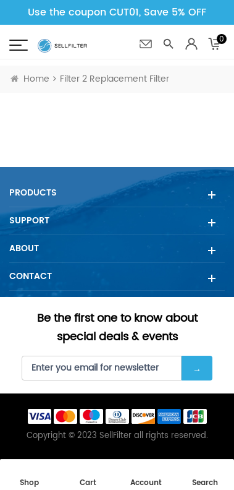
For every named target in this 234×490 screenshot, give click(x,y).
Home (29, 79)
